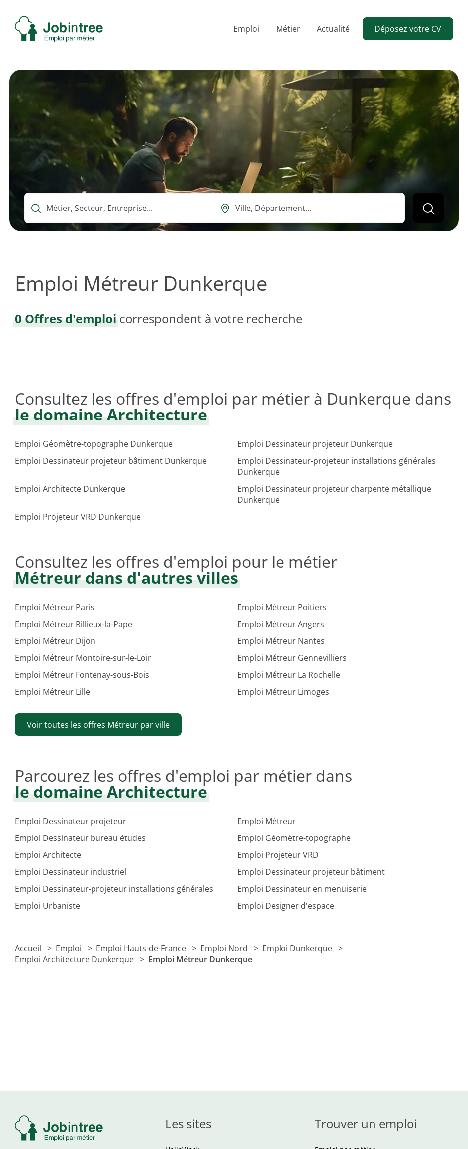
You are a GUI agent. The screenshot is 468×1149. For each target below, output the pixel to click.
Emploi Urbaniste (47, 905)
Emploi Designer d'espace (285, 905)
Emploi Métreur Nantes (281, 640)
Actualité (333, 28)
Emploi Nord (225, 948)
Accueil (29, 948)
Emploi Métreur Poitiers (282, 607)
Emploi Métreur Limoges (283, 691)
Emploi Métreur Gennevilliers (292, 657)
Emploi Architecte (48, 854)
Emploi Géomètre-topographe (294, 838)
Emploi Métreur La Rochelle (288, 674)
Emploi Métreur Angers (280, 624)
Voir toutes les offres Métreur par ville (98, 724)
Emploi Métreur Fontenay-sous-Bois (82, 674)
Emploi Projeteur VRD (278, 854)
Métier (288, 28)
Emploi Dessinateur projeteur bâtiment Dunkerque (111, 460)
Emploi (246, 28)
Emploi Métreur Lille (52, 691)
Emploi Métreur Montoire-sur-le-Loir (83, 657)
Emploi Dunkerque (298, 948)
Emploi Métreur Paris (54, 607)
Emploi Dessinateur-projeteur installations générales (114, 888)
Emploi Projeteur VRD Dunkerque (78, 516)
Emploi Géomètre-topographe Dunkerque (94, 443)
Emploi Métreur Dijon (55, 640)
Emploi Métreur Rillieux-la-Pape (73, 624)
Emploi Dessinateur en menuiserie (302, 888)
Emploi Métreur (266, 821)
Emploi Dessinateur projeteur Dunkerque (315, 443)
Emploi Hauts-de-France (142, 948)
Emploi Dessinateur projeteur (70, 821)
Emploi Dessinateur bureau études (80, 838)
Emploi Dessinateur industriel (70, 871)
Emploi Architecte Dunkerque (70, 488)
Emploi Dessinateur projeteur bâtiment (311, 871)
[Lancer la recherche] (428, 208)
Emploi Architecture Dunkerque (75, 959)
